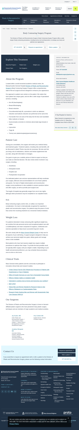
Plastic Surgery (14, 28)
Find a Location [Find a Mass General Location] (7, 384)
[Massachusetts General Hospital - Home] (10, 372)
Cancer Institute (44, 376)
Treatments (30, 28)
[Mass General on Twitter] (5, 391)
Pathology (55, 394)
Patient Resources (46, 21)
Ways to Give (25, 397)
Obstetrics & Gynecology (59, 380)
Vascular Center (70, 399)
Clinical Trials (9, 68)
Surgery (8, 28)
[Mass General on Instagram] (8, 391)
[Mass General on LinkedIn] (15, 391)
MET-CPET (12, 284)
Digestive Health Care (46, 384)
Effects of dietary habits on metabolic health (22, 278)
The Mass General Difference (25, 9)
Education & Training (57, 21)
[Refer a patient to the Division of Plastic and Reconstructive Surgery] (55, 47)
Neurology (43, 400)
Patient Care (22, 65)
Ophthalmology (56, 383)
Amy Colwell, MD (38, 315)
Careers (24, 380)
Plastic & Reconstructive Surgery (11, 19)
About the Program (11, 65)
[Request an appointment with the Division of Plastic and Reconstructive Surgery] (37, 47)
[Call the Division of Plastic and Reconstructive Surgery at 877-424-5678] (19, 47)
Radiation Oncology (70, 383)
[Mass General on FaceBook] (2, 391)
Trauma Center (69, 393)
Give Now (67, 16)
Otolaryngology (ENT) (58, 390)
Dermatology (44, 382)
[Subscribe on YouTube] (12, 391)
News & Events (26, 389)
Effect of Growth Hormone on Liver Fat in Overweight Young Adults (29, 275)
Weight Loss (36, 65)
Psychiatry (68, 380)
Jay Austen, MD (16, 315)
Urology (68, 396)
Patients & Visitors (48, 8)
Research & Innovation (58, 8)
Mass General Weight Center (30, 232)
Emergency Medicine (45, 387)
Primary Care (69, 377)
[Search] (72, 8)
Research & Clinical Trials (71, 21)
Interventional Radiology (46, 395)
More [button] (74, 1)
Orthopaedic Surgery (58, 387)
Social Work (69, 385)
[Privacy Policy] (14, 424)
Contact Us (74, 16)
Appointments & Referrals (56, 16)
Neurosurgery (56, 373)
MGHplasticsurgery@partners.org (65, 74)
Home (4, 28)
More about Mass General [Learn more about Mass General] (61, 127)
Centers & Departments (49, 371)
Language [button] (67, 1)
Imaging (42, 392)
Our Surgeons (23, 68)
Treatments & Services (33, 21)
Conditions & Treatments (35, 8)
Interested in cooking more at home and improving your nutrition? (28, 281)
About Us (24, 21)
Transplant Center (70, 391)
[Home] (9, 9)
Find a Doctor (45, 16)
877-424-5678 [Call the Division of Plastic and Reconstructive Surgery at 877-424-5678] (63, 69)
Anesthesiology (44, 373)
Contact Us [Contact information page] (5, 387)
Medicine (43, 397)
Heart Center (44, 390)
